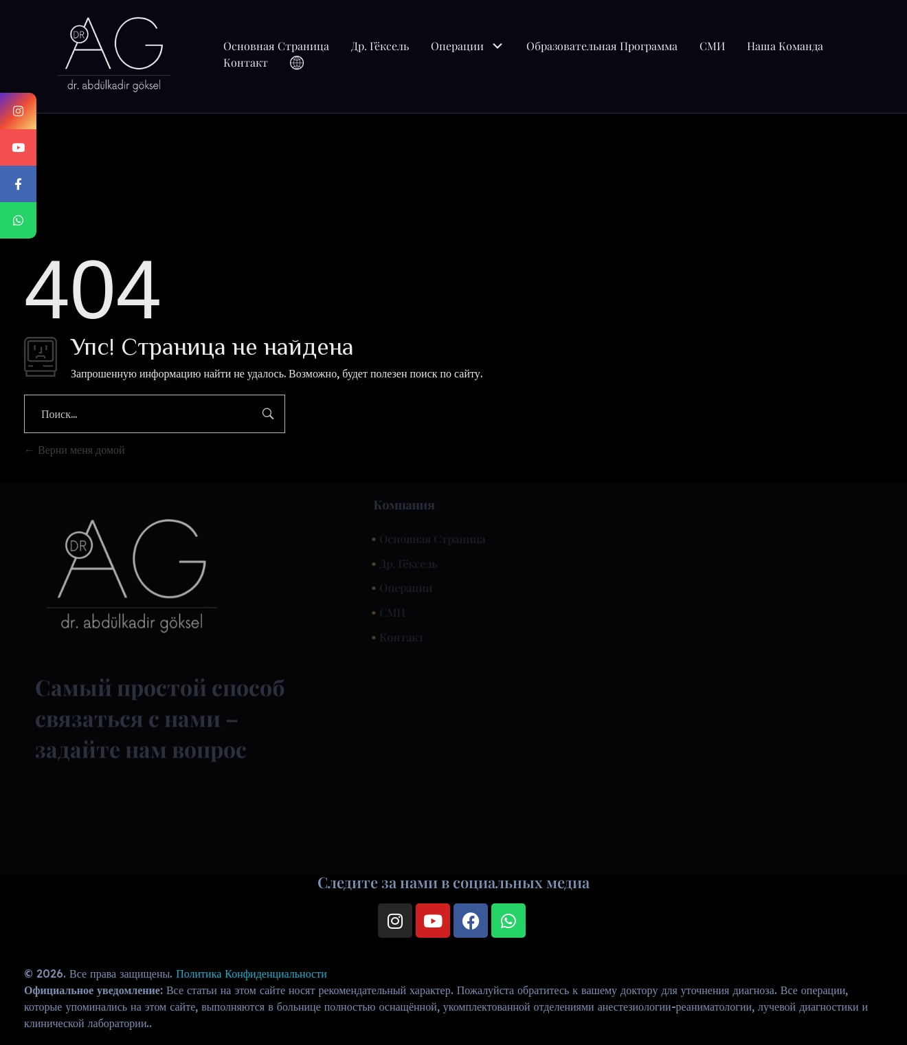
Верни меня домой (74, 449)
